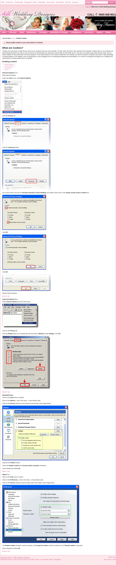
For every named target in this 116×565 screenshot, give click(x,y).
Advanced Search (47, 559)
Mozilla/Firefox (8, 68)
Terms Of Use (17, 559)
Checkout (75, 2)
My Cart (68, 2)
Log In (87, 7)
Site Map (31, 559)
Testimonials (19, 2)
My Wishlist (60, 2)
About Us (38, 559)
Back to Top (6, 296)
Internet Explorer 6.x (10, 66)
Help (2, 2)
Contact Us (9, 2)
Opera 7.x (7, 69)
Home (4, 32)
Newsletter (41, 2)
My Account (51, 2)
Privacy (25, 559)
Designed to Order (30, 2)
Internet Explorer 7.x (10, 64)
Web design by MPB (110, 559)
